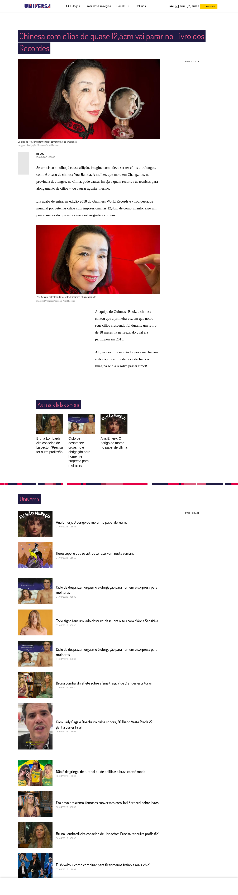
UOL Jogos (73, 6)
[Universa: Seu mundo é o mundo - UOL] (37, 6)
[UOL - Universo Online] (53, 6)
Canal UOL (123, 6)
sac (171, 6)
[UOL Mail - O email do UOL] (180, 6)
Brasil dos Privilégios (98, 6)
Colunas (141, 6)
